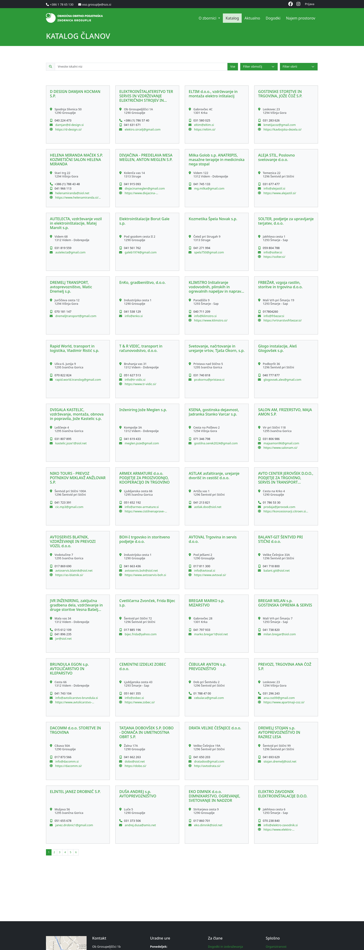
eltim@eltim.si (203, 125)
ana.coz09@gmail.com (279, 698)
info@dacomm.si (67, 761)
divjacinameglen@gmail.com (144, 188)
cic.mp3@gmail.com (69, 507)
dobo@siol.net (134, 761)
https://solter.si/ (274, 257)
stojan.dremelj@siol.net (279, 761)
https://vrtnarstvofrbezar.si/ (282, 320)
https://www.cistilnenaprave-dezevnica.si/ (145, 511)
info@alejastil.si (274, 188)
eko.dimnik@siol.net (207, 825)
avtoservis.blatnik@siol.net (74, 570)
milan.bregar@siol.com (279, 634)
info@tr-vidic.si (134, 379)
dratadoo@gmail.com (208, 761)
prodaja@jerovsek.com (279, 507)
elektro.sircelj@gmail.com (142, 129)
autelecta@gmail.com (70, 252)
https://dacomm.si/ (68, 766)
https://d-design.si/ (68, 129)
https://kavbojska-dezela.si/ (282, 129)
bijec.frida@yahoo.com (140, 634)
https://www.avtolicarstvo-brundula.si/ (73, 702)
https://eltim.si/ (204, 129)
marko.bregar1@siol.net (210, 634)
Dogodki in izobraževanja (225, 946)
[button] (78, 114)
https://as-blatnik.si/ (69, 575)
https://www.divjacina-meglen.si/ (140, 193)
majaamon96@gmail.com (281, 443)
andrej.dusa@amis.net (140, 825)
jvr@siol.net (63, 638)
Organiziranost (276, 946)
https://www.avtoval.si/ (210, 575)
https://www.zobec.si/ (140, 702)
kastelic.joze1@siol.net (71, 443)
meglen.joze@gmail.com (141, 443)
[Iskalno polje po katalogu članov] (141, 66)
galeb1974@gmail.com (140, 252)
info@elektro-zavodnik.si (280, 825)
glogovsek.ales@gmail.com (282, 379)
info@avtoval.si (204, 570)
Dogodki (273, 18)
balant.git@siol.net (276, 570)
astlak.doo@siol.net (207, 507)
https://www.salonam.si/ (280, 448)
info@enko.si (133, 316)
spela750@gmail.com (208, 252)
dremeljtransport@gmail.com (75, 316)
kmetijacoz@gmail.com (279, 125)
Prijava (310, 4)
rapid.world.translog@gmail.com (78, 379)
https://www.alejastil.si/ (279, 193)
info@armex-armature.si (141, 507)
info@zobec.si (134, 698)
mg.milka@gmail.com (208, 188)
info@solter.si (272, 252)
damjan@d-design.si (69, 125)
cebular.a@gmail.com (208, 698)
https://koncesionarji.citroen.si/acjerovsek (286, 511)
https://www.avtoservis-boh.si (145, 575)
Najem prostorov (300, 18)
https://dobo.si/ (135, 766)
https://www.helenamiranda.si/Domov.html (78, 197)
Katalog (232, 18)
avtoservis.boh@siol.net (141, 570)
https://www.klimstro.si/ (211, 320)
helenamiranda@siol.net (72, 193)
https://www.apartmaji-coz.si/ (284, 702)
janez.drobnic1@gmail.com (74, 825)
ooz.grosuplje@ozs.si (96, 4)
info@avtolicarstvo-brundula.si (76, 698)
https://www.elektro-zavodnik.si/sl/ (277, 829)
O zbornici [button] (208, 18)
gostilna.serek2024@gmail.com (215, 443)
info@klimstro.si (205, 316)
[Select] (259, 66)
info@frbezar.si (273, 316)
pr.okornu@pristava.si (208, 379)
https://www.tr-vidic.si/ (140, 384)
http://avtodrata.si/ (207, 766)
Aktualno (252, 18)
